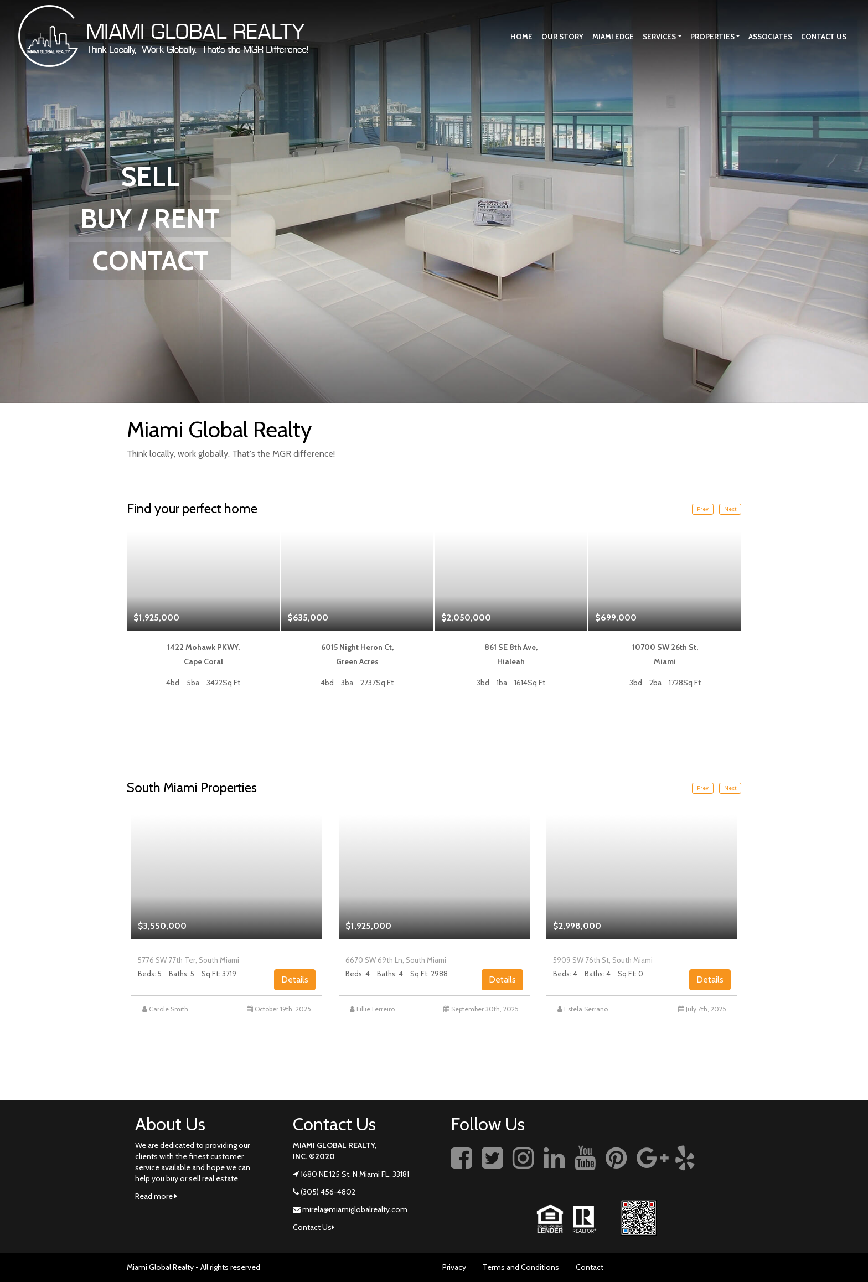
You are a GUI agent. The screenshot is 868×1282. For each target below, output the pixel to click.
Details (294, 979)
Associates (770, 36)
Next (730, 509)
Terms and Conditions (521, 1267)
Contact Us (823, 36)
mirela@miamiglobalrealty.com (354, 1209)
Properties (712, 36)
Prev (703, 509)
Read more (156, 1196)
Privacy (454, 1267)
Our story (562, 36)
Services (659, 36)
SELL (150, 177)
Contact (589, 1267)
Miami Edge (613, 36)
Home (521, 36)
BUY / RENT (150, 219)
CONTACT (150, 261)
